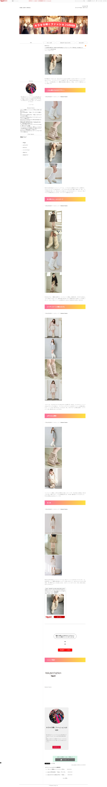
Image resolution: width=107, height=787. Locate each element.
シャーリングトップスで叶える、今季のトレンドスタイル (31, 127)
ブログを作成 (99, 0)
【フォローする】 (78, 7)
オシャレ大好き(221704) (52, 49)
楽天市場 (104, 0)
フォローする (31, 104)
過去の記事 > (81, 42)
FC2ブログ (25, 147)
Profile (31, 81)
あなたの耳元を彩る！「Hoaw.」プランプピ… (57, 772)
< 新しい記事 (49, 42)
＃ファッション (51, 50)
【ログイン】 (85, 7)
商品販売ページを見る (65, 649)
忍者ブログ (25, 152)
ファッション (16, 0)
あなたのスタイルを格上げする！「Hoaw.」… (57, 774)
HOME (21, 7)
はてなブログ (25, 145)
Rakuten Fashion (64, 96)
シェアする (52, 763)
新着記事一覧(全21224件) (65, 42)
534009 (84, 6)
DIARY (24, 7)
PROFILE (28, 7)
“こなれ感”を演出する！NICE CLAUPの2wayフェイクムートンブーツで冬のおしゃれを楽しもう (64, 47)
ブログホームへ (56, 747)
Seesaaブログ (25, 154)
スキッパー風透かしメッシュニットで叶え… (56, 769)
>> (90, 0)
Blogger (24, 142)
